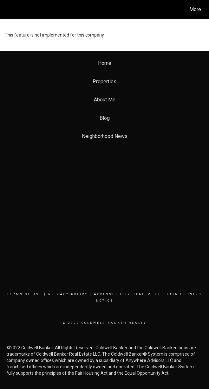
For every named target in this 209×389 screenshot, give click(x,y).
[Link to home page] (8, 9)
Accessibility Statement (127, 294)
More (195, 9)
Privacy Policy (68, 294)
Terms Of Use (24, 294)
